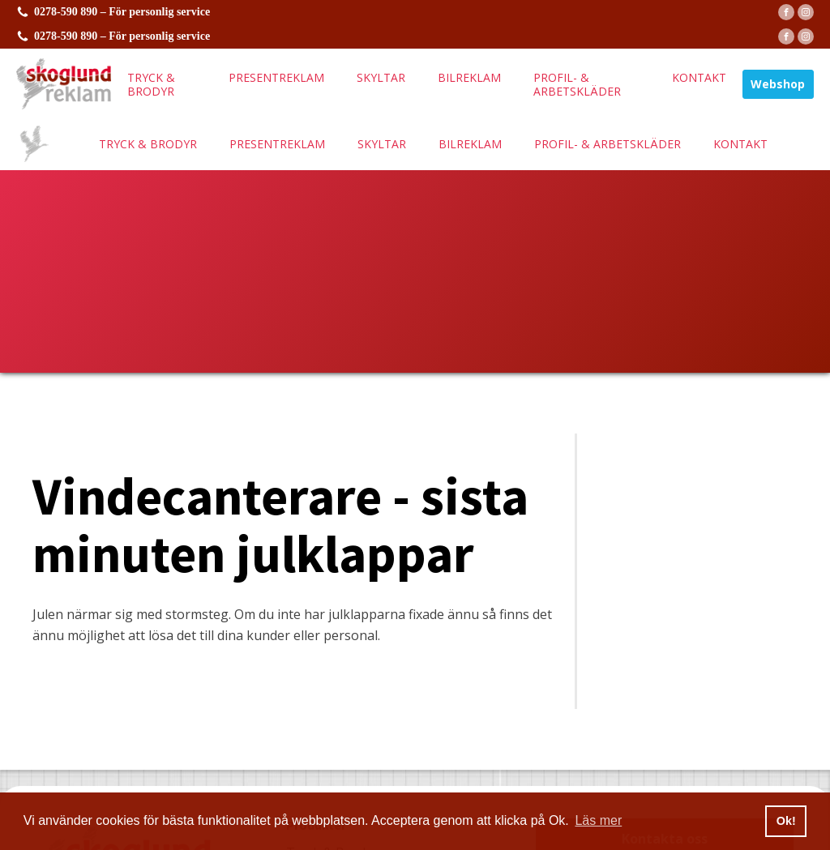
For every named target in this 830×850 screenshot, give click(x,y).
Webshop (778, 84)
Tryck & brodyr (151, 84)
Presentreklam (276, 77)
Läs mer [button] (598, 820)
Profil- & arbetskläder (577, 84)
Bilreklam (469, 77)
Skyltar (381, 77)
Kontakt (699, 77)
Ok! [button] (786, 820)
